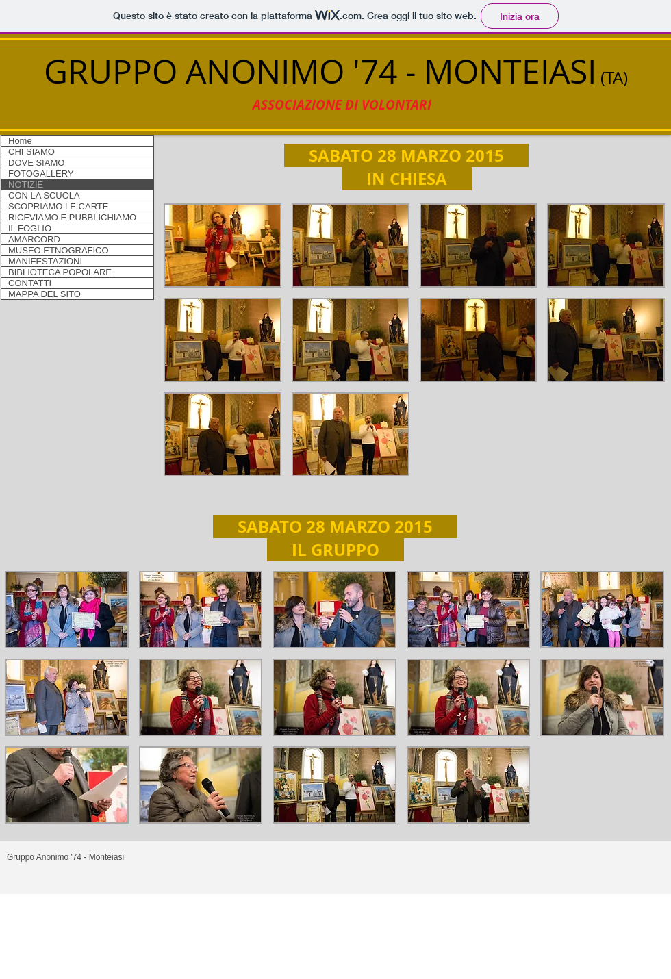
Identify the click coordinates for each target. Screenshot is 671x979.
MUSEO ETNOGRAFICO (58, 250)
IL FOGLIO (29, 228)
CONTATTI (29, 283)
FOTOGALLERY (41, 173)
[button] (222, 245)
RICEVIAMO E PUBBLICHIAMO (72, 217)
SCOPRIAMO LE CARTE (58, 206)
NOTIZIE (25, 184)
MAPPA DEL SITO (44, 294)
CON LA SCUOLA (44, 195)
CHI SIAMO (31, 152)
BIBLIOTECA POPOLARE (60, 272)
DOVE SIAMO (36, 162)
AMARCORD (34, 239)
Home (20, 141)
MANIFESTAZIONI (45, 261)
